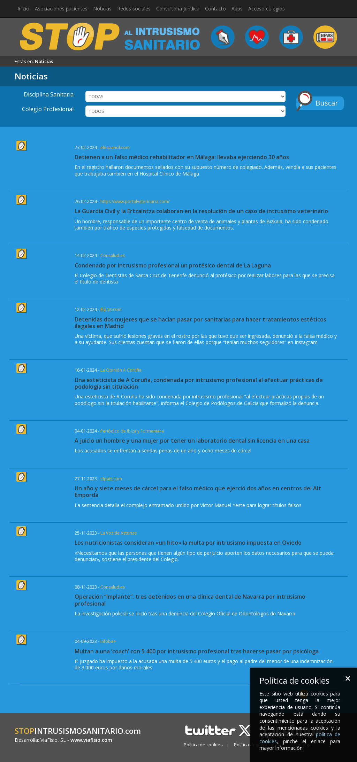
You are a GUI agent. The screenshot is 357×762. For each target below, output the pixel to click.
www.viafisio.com (91, 740)
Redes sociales (134, 8)
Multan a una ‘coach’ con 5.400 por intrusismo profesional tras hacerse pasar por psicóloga (197, 651)
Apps (237, 8)
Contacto (215, 8)
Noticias (102, 8)
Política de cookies (203, 744)
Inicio (23, 8)
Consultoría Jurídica (177, 8)
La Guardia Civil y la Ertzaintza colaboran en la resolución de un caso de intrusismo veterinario (201, 211)
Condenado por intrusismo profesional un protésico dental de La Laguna (173, 265)
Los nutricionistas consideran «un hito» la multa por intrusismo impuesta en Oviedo (188, 542)
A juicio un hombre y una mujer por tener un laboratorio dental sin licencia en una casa (192, 440)
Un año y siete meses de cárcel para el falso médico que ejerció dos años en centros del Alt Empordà (198, 491)
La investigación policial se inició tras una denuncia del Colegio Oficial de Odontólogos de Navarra (185, 613)
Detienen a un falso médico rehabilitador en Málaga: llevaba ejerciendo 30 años (182, 157)
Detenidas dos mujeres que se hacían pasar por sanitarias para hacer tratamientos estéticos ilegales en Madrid (200, 323)
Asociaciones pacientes (61, 8)
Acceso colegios (266, 8)
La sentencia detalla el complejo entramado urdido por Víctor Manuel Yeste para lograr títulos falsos (188, 505)
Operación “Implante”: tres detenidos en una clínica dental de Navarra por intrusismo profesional (190, 600)
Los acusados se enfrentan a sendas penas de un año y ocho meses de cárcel (163, 450)
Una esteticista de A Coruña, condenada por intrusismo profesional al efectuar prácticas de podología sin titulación (199, 383)
